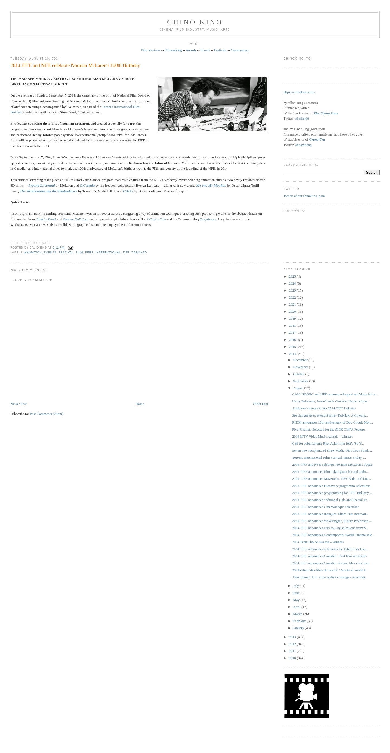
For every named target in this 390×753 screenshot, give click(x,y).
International (108, 252)
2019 (293, 318)
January (299, 628)
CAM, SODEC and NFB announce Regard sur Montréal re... (335, 394)
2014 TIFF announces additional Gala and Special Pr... (330, 500)
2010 (293, 658)
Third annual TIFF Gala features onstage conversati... (330, 577)
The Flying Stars (326, 113)
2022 (293, 297)
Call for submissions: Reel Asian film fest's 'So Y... (328, 443)
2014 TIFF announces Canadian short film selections (329, 556)
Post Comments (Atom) (46, 414)
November (301, 367)
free (89, 252)
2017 (293, 333)
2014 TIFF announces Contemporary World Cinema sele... (333, 535)
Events (205, 50)
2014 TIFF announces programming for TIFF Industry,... (332, 493)
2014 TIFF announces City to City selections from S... (330, 528)
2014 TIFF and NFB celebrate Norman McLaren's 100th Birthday (75, 65)
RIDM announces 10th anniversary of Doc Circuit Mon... (332, 422)
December (300, 360)
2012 (293, 644)
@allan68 (302, 118)
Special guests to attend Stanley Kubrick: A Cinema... (330, 415)
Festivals (220, 50)
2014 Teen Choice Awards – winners (318, 542)
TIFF (126, 252)
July (296, 586)
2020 (293, 311)
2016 (293, 340)
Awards (191, 50)
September (301, 381)
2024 (293, 283)
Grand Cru (317, 139)
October (299, 374)
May (296, 600)
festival (65, 252)
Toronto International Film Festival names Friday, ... (329, 457)
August (298, 388)
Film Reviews (151, 50)
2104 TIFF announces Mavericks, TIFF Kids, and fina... (331, 479)
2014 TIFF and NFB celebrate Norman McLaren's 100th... (333, 465)
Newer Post (18, 404)
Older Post (260, 404)
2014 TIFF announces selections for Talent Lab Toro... (330, 549)
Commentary (240, 50)
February (300, 621)
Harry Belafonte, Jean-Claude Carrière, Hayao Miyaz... (331, 401)
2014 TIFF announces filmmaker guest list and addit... (330, 472)
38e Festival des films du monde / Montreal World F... (330, 570)
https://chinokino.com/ (299, 92)
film (79, 252)
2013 (293, 637)
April (297, 607)
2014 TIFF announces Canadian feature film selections (330, 563)
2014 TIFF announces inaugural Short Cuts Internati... (330, 514)
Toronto (139, 252)
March (298, 614)
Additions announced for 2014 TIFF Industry (324, 408)
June (296, 593)
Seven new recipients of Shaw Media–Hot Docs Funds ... (332, 450)
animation (33, 252)
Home (140, 404)
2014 (293, 354)
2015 (293, 347)
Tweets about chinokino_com (304, 196)
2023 (293, 290)
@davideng (303, 145)
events (50, 252)
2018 (293, 325)
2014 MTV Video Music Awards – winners (322, 436)
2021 (293, 304)
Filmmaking (173, 50)
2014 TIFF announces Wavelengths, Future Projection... (331, 521)
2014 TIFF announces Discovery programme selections (331, 486)
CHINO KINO (195, 22)
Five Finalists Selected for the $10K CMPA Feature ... (330, 429)
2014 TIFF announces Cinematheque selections (325, 507)
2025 (293, 276)
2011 (293, 651)
